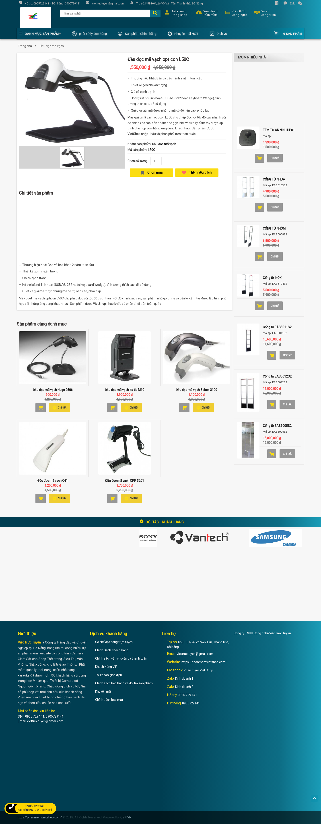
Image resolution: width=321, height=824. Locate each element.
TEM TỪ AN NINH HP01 (279, 130)
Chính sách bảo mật (109, 700)
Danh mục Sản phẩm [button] (40, 33)
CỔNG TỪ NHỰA (274, 179)
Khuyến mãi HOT (182, 34)
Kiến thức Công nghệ (235, 12)
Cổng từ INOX (272, 278)
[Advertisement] (124, 230)
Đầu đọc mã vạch (164, 144)
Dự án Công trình (264, 12)
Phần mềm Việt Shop (198, 670)
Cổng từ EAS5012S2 (277, 376)
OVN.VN (125, 817)
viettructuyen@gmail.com (195, 654)
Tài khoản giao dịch (108, 675)
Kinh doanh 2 (184, 687)
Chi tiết (59, 407)
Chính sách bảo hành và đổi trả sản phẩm (124, 683)
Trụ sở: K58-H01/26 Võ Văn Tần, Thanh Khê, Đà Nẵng (165, 3)
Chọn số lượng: (138, 161)
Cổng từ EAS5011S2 (277, 327)
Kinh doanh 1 (184, 678)
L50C (151, 150)
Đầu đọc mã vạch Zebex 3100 (196, 390)
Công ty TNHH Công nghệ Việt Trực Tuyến (262, 633)
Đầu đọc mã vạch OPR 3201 (124, 480)
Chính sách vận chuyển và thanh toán (121, 658)
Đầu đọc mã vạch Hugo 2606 (53, 390)
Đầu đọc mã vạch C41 (52, 480)
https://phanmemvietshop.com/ (204, 662)
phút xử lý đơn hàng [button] (89, 34)
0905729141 (191, 703)
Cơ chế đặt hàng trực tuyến (114, 642)
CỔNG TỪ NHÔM (274, 228)
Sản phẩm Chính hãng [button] (137, 34)
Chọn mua (151, 172)
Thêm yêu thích (197, 172)
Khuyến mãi (103, 691)
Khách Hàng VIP (106, 666)
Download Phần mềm (206, 12)
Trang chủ (25, 46)
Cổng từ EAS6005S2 (277, 426)
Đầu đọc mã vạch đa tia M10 (124, 390)
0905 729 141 (187, 695)
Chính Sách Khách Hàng (111, 650)
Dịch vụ (218, 34)
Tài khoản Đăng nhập (175, 12)
